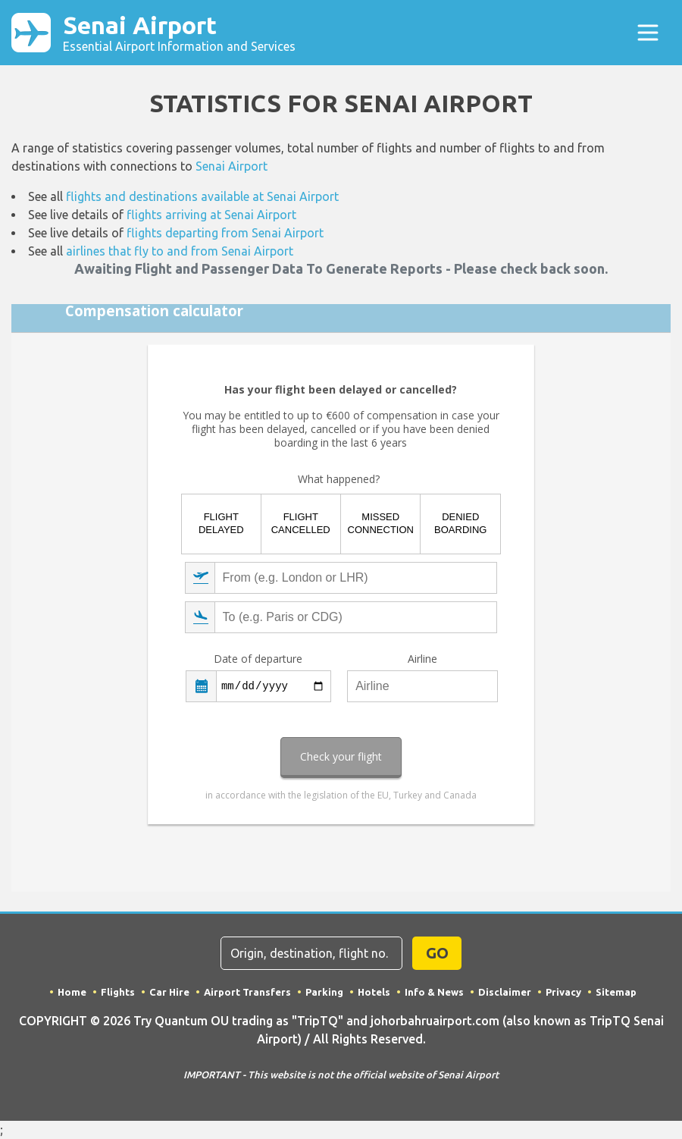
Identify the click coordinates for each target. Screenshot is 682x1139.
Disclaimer (504, 992)
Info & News (434, 992)
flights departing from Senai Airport (225, 233)
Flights (118, 992)
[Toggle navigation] (648, 32)
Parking (324, 992)
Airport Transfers (247, 992)
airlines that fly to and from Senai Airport (179, 251)
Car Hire (169, 992)
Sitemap (616, 992)
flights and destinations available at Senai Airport (202, 196)
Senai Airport (179, 32)
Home (72, 992)
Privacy (563, 992)
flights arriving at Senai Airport (211, 214)
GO (437, 953)
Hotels (374, 992)
